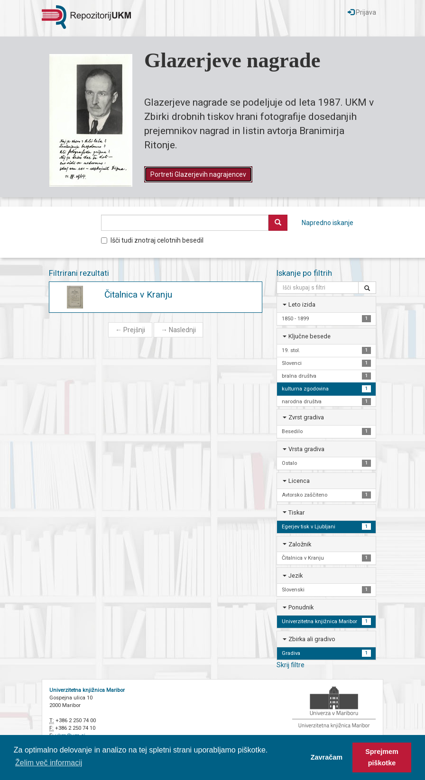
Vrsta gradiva (306, 449)
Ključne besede (309, 336)
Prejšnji (130, 330)
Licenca (299, 480)
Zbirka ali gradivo (311, 639)
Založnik (299, 544)
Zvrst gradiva (306, 417)
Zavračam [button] (326, 757)
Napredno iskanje (327, 223)
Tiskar (296, 512)
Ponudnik (301, 607)
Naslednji (178, 330)
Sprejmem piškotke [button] (381, 757)
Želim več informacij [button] (48, 763)
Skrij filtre (291, 665)
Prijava (362, 12)
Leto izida (301, 304)
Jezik (295, 575)
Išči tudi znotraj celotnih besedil (152, 240)
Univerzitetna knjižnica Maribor (87, 690)
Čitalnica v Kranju (138, 294)
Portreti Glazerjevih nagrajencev (198, 174)
